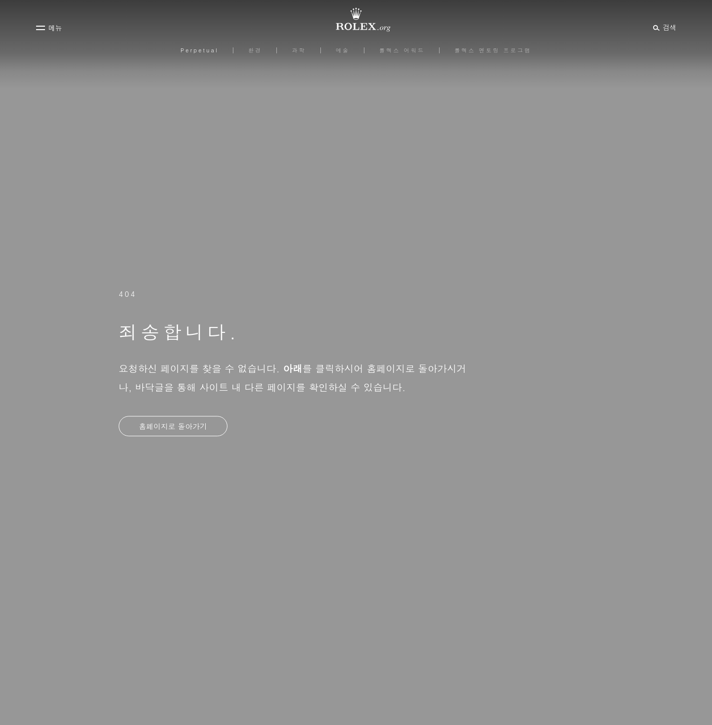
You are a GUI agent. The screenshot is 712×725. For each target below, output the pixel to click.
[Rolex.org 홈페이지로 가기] (356, 19)
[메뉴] (49, 27)
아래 (292, 368)
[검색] (663, 27)
